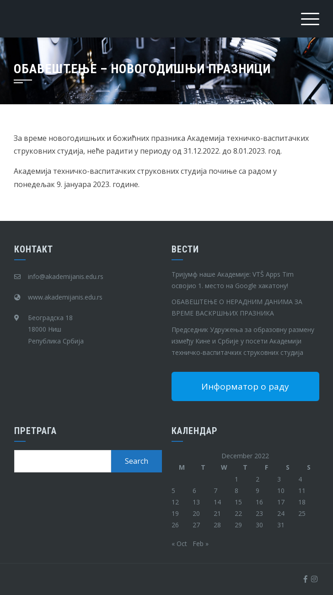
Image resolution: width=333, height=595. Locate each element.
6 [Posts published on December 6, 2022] (194, 490)
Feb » (201, 543)
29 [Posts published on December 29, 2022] (238, 524)
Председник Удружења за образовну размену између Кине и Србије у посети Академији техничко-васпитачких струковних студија (243, 341)
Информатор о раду (245, 386)
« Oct (179, 543)
